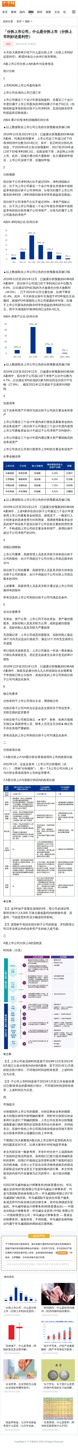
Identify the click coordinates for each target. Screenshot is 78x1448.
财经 (39, 11)
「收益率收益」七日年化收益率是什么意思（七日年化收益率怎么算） (19, 1426)
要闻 (13, 11)
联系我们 (62, 1253)
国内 (22, 11)
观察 (48, 11)
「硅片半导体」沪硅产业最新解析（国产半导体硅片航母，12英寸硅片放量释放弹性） (57, 1349)
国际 (31, 11)
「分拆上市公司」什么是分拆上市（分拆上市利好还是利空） (19, 1311)
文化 (57, 11)
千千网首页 (32, 1441)
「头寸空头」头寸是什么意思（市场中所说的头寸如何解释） (57, 1387)
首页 (5, 11)
